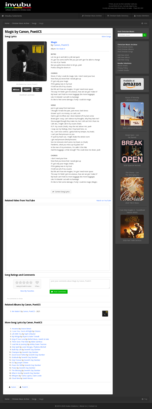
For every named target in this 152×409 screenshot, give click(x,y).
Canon (57, 45)
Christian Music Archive (92, 16)
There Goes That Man (20, 342)
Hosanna (15, 329)
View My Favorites (27, 291)
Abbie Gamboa (36, 342)
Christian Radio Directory (118, 16)
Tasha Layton (26, 376)
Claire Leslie (37, 376)
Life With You (17, 334)
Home (7, 23)
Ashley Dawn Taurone (38, 344)
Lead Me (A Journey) (19, 344)
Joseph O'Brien (22, 362)
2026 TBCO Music (132, 203)
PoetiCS (65, 45)
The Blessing (16, 370)
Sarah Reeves (28, 378)
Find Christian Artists (125, 47)
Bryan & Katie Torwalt (31, 336)
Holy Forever (16, 360)
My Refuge (16, 336)
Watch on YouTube (104, 200)
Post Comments (58, 291)
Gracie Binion (26, 329)
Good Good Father (19, 355)
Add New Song (123, 60)
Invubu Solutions (12, 15)
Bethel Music (33, 339)
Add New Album (124, 57)
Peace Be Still (17, 365)
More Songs (106, 36)
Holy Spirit (15, 347)
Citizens (37, 331)
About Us (83, 406)
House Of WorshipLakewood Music (132, 98)
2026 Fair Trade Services (132, 240)
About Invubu (123, 65)
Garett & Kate (43, 339)
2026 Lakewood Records (132, 128)
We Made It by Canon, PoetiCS (26, 84)
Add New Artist (123, 55)
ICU (13, 362)
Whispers (15, 376)
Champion (15, 352)
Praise (14, 368)
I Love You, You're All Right (22, 331)
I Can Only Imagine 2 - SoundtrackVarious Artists (132, 211)
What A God (16, 373)
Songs (34, 23)
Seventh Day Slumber (32, 349)
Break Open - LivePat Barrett (132, 136)
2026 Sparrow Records (132, 165)
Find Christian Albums (126, 49)
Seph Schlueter (30, 334)
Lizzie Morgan (27, 347)
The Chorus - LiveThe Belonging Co (132, 173)
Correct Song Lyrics (61, 192)
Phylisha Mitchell (39, 347)
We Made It (60, 49)
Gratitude (15, 357)
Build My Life (17, 349)
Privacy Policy (123, 68)
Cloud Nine (16, 378)
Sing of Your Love (18, 339)
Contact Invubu (123, 70)
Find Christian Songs (125, 51)
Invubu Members (141, 16)
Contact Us (93, 406)
